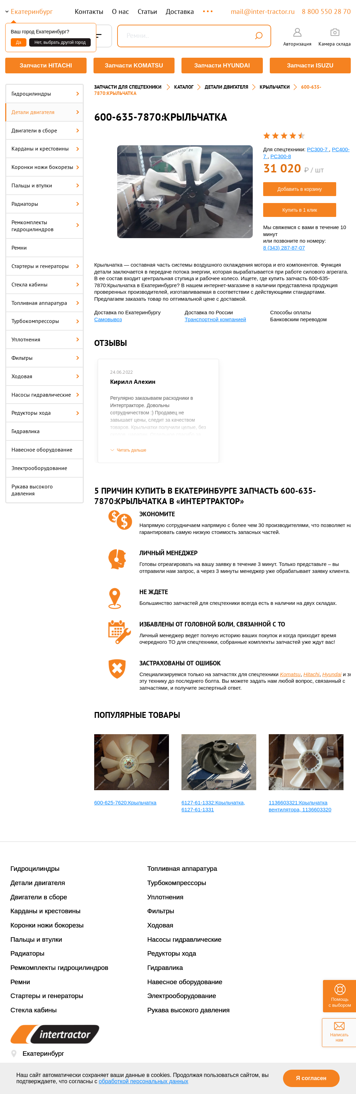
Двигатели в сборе (45, 130)
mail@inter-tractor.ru (263, 11)
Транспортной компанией (215, 319)
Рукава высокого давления (32, 490)
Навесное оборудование (41, 449)
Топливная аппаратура (45, 302)
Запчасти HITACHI (46, 65)
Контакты (89, 11)
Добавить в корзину (299, 189)
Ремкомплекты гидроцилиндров (45, 226)
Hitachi (311, 674)
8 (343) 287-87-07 (284, 248)
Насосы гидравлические (45, 394)
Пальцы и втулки (45, 185)
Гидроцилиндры (45, 93)
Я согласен (311, 1078)
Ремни (19, 247)
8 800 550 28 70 (326, 11)
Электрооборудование (39, 467)
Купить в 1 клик (299, 210)
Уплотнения (45, 339)
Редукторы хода (45, 412)
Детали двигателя (45, 111)
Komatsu (290, 674)
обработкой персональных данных (143, 1081)
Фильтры (45, 357)
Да (18, 42)
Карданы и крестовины (45, 148)
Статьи (147, 11)
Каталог (183, 87)
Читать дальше (131, 450)
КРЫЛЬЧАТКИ (275, 87)
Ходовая (45, 376)
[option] (185, 191)
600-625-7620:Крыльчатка (125, 802)
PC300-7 (318, 149)
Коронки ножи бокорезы (45, 166)
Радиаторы (45, 203)
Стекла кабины (45, 284)
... (208, 8)
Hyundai (331, 674)
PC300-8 (280, 156)
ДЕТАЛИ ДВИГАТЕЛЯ (226, 87)
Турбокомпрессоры (45, 320)
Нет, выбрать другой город (60, 42)
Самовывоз (108, 319)
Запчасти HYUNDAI (222, 65)
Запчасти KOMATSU (134, 65)
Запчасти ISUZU (310, 65)
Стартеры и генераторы (45, 265)
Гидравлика (25, 431)
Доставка (180, 11)
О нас (120, 11)
